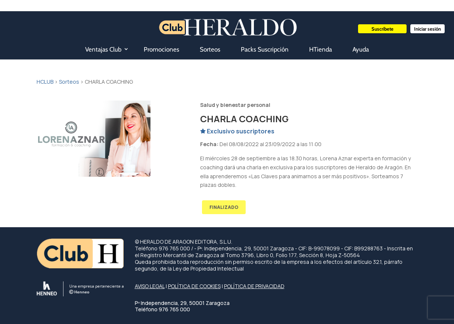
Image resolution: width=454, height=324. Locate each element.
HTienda (320, 49)
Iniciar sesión (427, 29)
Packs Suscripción (265, 49)
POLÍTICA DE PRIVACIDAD (254, 286)
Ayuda (360, 49)
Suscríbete (382, 29)
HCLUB (45, 81)
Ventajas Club (103, 49)
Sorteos (210, 49)
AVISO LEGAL (150, 286)
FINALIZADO (223, 207)
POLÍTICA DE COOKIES (194, 286)
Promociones (161, 49)
